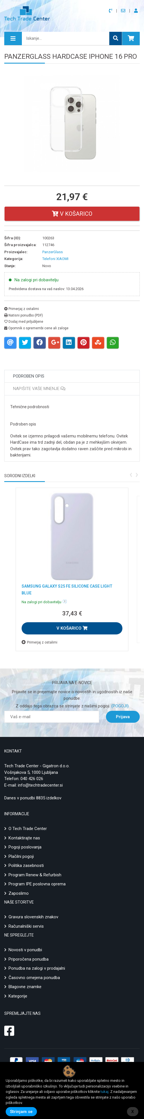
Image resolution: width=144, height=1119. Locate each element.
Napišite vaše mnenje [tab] (39, 388)
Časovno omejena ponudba (34, 977)
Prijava (123, 716)
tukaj (104, 1091)
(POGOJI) (119, 706)
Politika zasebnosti (26, 865)
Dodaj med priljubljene (23, 322)
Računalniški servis (26, 926)
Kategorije (18, 996)
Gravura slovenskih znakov (33, 916)
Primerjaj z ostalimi (21, 309)
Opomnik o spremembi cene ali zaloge (36, 328)
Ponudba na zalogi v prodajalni (37, 968)
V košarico (72, 213)
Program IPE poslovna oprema (37, 884)
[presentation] (130, 474)
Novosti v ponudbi (25, 949)
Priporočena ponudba (29, 959)
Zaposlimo (19, 893)
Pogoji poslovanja (25, 847)
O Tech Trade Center (28, 828)
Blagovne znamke (25, 986)
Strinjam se (21, 1111)
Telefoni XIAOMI (55, 259)
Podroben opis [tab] (28, 376)
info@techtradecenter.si (40, 785)
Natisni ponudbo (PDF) (23, 315)
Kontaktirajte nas (24, 838)
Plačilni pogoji (21, 856)
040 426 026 (31, 778)
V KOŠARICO (72, 628)
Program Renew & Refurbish (35, 874)
